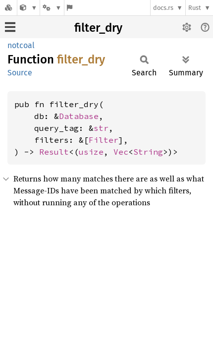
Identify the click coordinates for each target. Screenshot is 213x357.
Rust (194, 7)
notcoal (21, 45)
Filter (103, 140)
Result (54, 152)
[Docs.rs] (8, 7)
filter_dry (98, 28)
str (101, 128)
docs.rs (163, 7)
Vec (120, 152)
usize (91, 152)
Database (79, 116)
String (148, 152)
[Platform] (52, 7)
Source (19, 72)
